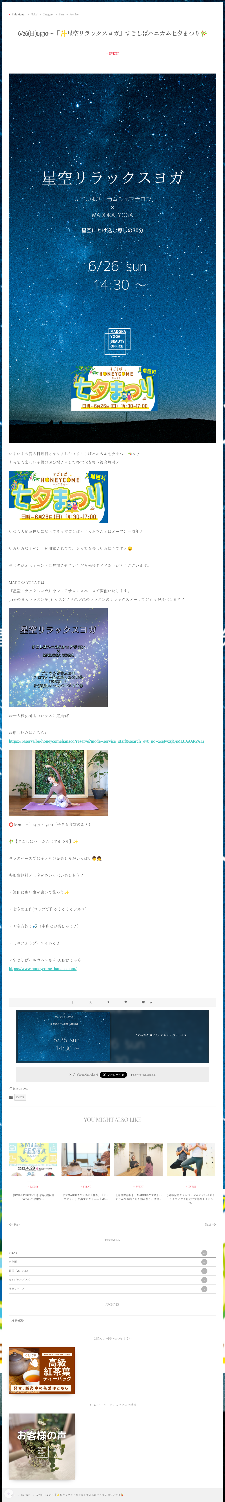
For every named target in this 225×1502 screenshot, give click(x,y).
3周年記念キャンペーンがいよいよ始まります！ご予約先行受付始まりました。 (191, 1202)
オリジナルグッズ (108, 1280)
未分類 (108, 1262)
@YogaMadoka (85, 1074)
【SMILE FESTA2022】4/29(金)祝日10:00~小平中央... (33, 1201)
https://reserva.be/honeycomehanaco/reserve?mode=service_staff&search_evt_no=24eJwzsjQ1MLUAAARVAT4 (106, 741)
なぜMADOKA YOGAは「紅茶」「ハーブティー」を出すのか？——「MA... (85, 1201)
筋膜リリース (108, 1289)
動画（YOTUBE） (108, 1271)
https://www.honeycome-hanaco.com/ (42, 968)
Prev (14, 1224)
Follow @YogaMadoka (143, 1074)
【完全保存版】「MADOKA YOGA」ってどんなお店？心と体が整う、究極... (138, 1201)
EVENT (114, 53)
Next (210, 1224)
